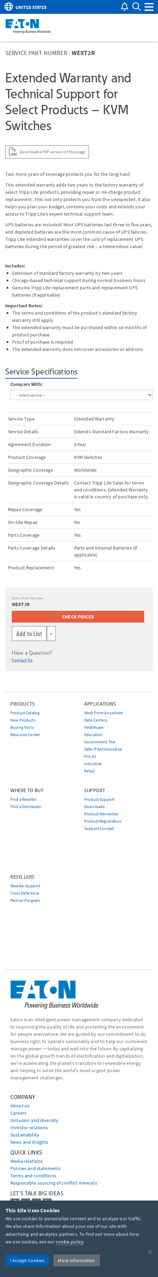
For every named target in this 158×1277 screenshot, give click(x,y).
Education (93, 734)
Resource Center (25, 734)
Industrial (93, 763)
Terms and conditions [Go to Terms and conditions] (33, 1175)
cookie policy (70, 1242)
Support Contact (99, 828)
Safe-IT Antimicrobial (103, 749)
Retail (89, 770)
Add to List (29, 633)
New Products (23, 720)
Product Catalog (25, 712)
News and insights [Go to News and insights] (29, 1142)
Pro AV (90, 756)
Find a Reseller (23, 799)
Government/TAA (99, 741)
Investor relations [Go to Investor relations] (29, 1127)
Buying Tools (22, 727)
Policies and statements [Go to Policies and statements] (35, 1168)
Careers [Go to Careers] (18, 1113)
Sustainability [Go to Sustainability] (24, 1135)
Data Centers (95, 720)
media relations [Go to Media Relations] (26, 1161)
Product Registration (103, 821)
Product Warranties (101, 813)
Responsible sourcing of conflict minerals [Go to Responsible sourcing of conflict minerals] (53, 1183)
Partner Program (25, 900)
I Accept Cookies (27, 1260)
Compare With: (26, 384)
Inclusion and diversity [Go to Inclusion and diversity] (34, 1120)
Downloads (94, 806)
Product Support (99, 799)
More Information (76, 1260)
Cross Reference (24, 893)
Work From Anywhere (103, 712)
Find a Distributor (26, 806)
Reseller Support (25, 885)
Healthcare (94, 727)
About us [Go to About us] (19, 1106)
